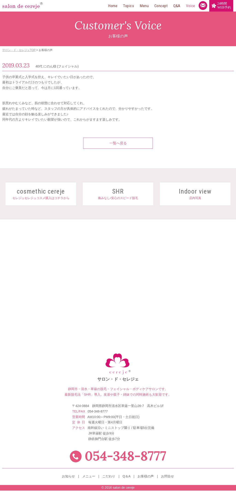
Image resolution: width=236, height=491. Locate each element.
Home (112, 5)
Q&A (176, 5)
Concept (161, 5)
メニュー (88, 477)
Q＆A (126, 477)
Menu (144, 5)
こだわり (108, 477)
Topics (128, 5)
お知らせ (68, 477)
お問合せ (167, 477)
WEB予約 (224, 5)
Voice (190, 5)
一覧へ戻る (118, 143)
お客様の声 (146, 477)
